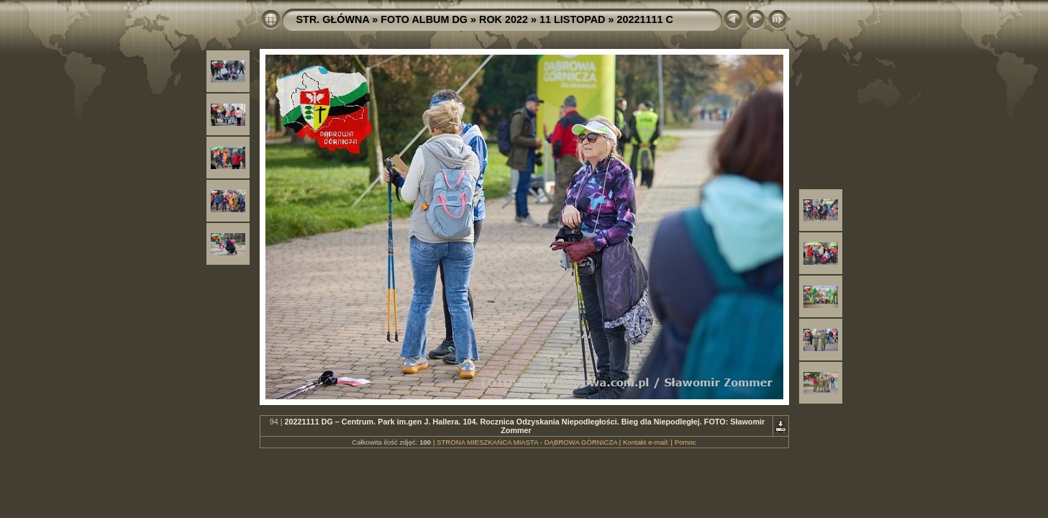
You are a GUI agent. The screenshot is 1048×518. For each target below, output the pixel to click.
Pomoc (685, 442)
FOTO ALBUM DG (424, 19)
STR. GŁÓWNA (333, 19)
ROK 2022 (503, 19)
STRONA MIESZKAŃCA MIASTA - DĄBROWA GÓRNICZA (527, 442)
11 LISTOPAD (572, 19)
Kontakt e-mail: (646, 442)
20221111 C (644, 19)
